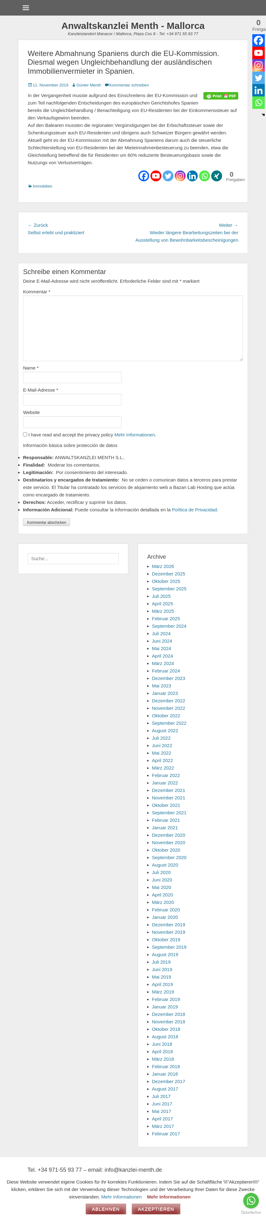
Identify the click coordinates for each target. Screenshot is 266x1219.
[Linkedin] (192, 175)
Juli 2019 (161, 962)
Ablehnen (106, 1209)
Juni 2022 (162, 745)
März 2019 (163, 991)
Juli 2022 (161, 738)
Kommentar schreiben (129, 85)
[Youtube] (155, 175)
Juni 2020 (162, 879)
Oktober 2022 (166, 715)
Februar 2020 (166, 909)
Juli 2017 (161, 1096)
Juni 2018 (162, 1044)
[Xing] (216, 175)
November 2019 (168, 932)
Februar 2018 (166, 1066)
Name (31, 367)
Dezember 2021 (168, 790)
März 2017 (163, 1126)
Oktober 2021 (166, 805)
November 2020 (168, 842)
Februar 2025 (166, 618)
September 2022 (169, 723)
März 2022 (163, 767)
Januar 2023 (165, 693)
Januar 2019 (165, 1006)
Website (31, 412)
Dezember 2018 (168, 1014)
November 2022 (168, 708)
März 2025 (163, 611)
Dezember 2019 (168, 924)
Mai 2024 (161, 648)
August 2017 (165, 1088)
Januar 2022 (165, 782)
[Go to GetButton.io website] (251, 1213)
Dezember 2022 (168, 700)
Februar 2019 (166, 999)
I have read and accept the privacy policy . (89, 434)
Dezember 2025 (168, 573)
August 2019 (165, 954)
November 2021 (168, 797)
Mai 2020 (161, 887)
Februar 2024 (166, 670)
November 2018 (168, 1021)
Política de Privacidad (194, 509)
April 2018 (162, 1051)
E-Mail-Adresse (40, 390)
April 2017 (162, 1118)
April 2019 (162, 984)
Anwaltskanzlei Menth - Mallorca (133, 26)
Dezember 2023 (168, 678)
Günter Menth (88, 85)
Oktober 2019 (166, 939)
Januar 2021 (165, 827)
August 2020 (165, 865)
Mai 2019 (161, 976)
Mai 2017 (161, 1111)
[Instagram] (180, 175)
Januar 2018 (165, 1074)
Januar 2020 (165, 917)
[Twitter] (168, 175)
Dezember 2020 (168, 835)
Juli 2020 (161, 872)
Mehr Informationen (134, 434)
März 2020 (163, 902)
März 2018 (163, 1059)
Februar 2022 (166, 775)
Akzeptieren (156, 1209)
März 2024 (163, 663)
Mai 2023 (161, 685)
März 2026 (163, 566)
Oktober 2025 (166, 581)
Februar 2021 (166, 820)
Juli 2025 (161, 596)
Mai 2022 (161, 753)
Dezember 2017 (168, 1081)
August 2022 (165, 730)
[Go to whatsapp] (251, 1200)
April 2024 (162, 655)
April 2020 (162, 894)
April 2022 (162, 760)
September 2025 (169, 588)
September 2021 (169, 812)
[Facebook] (143, 175)
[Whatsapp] (204, 175)
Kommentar (36, 291)
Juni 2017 (162, 1103)
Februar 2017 (166, 1133)
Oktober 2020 (166, 850)
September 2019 (169, 947)
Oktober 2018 (166, 1029)
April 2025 (162, 603)
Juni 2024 (162, 641)
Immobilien (42, 186)
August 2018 (165, 1036)
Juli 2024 (161, 633)
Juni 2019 (162, 969)
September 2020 (169, 857)
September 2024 (169, 626)
